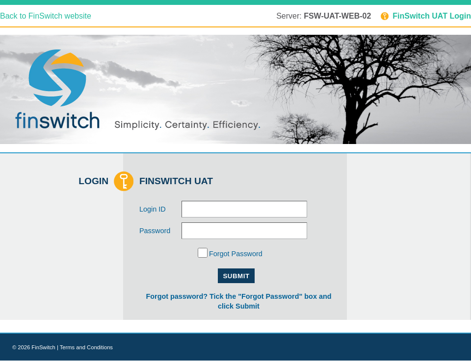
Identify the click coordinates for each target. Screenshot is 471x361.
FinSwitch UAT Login (426, 16)
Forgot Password (235, 254)
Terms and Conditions (86, 347)
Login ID (152, 209)
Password (154, 231)
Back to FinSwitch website (45, 16)
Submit (236, 276)
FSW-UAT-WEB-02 (337, 16)
